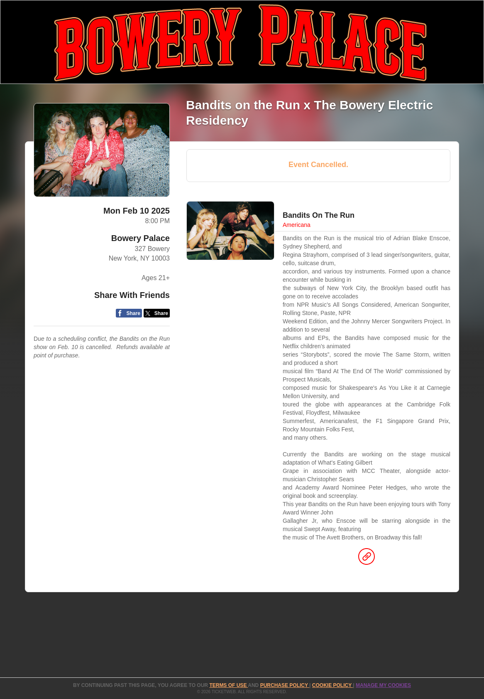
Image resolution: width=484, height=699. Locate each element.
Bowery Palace (140, 238)
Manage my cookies (383, 685)
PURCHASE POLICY (284, 685)
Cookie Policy (332, 685)
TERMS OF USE (228, 685)
